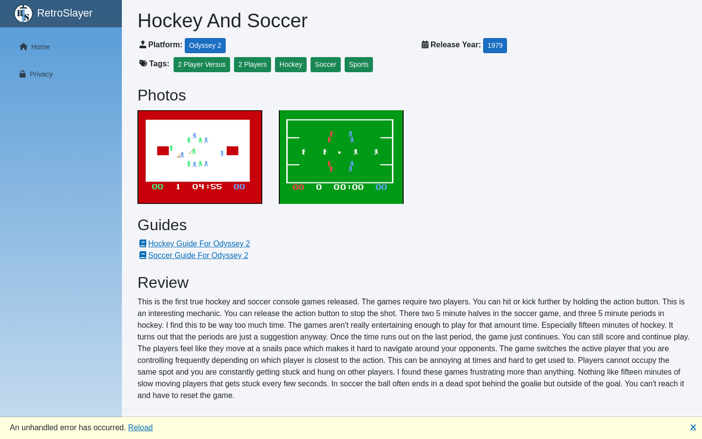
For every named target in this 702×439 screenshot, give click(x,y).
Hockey (290, 64)
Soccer (325, 64)
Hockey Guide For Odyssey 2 (193, 243)
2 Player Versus (202, 64)
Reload (140, 427)
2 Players (252, 64)
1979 (495, 45)
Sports (359, 64)
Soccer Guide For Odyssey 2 (192, 255)
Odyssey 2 (205, 45)
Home (33, 47)
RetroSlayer (53, 13)
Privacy (34, 74)
